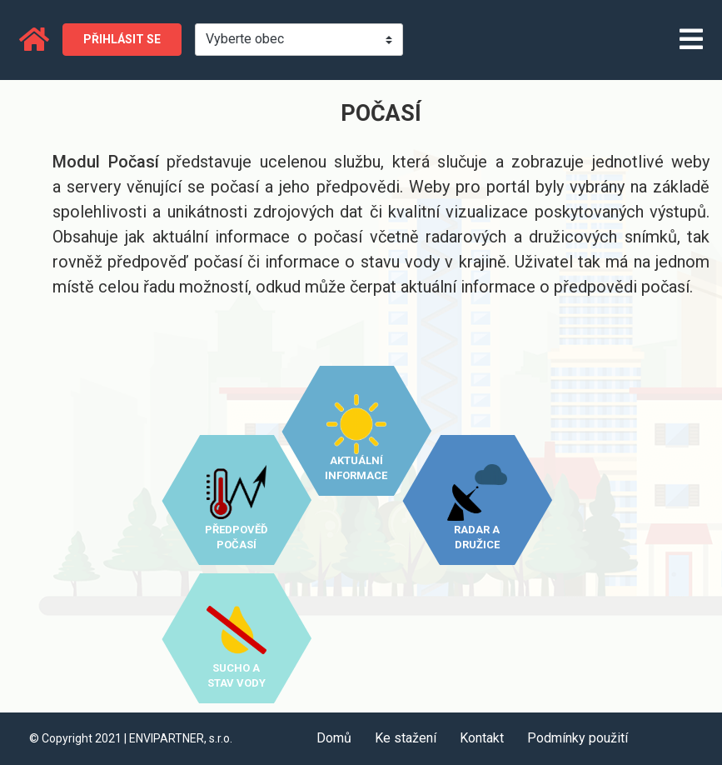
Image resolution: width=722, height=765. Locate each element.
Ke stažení (405, 738)
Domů (333, 738)
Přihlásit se (122, 39)
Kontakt (482, 738)
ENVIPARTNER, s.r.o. (180, 738)
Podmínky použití (577, 738)
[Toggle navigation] (691, 40)
